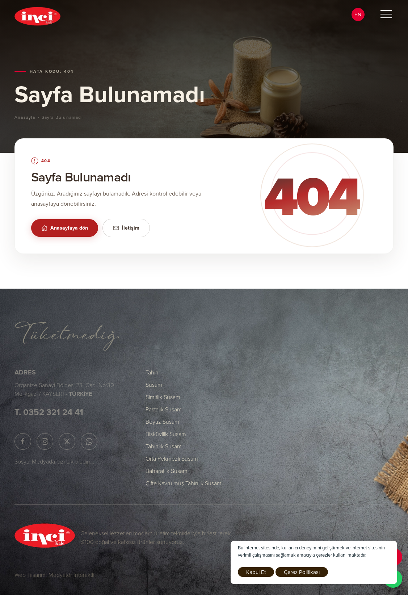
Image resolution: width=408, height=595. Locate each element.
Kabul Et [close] (256, 572)
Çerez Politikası (302, 572)
